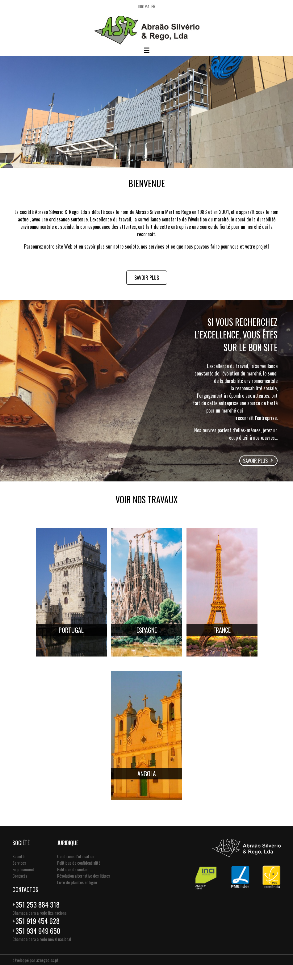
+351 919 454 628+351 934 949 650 (36, 926)
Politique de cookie (72, 869)
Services (19, 862)
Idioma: (146, 6)
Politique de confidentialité (78, 862)
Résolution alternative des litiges (83, 875)
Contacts (19, 875)
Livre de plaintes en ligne (77, 882)
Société (18, 856)
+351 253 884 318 (36, 904)
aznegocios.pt (47, 960)
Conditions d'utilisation (75, 856)
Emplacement (23, 869)
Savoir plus (146, 277)
